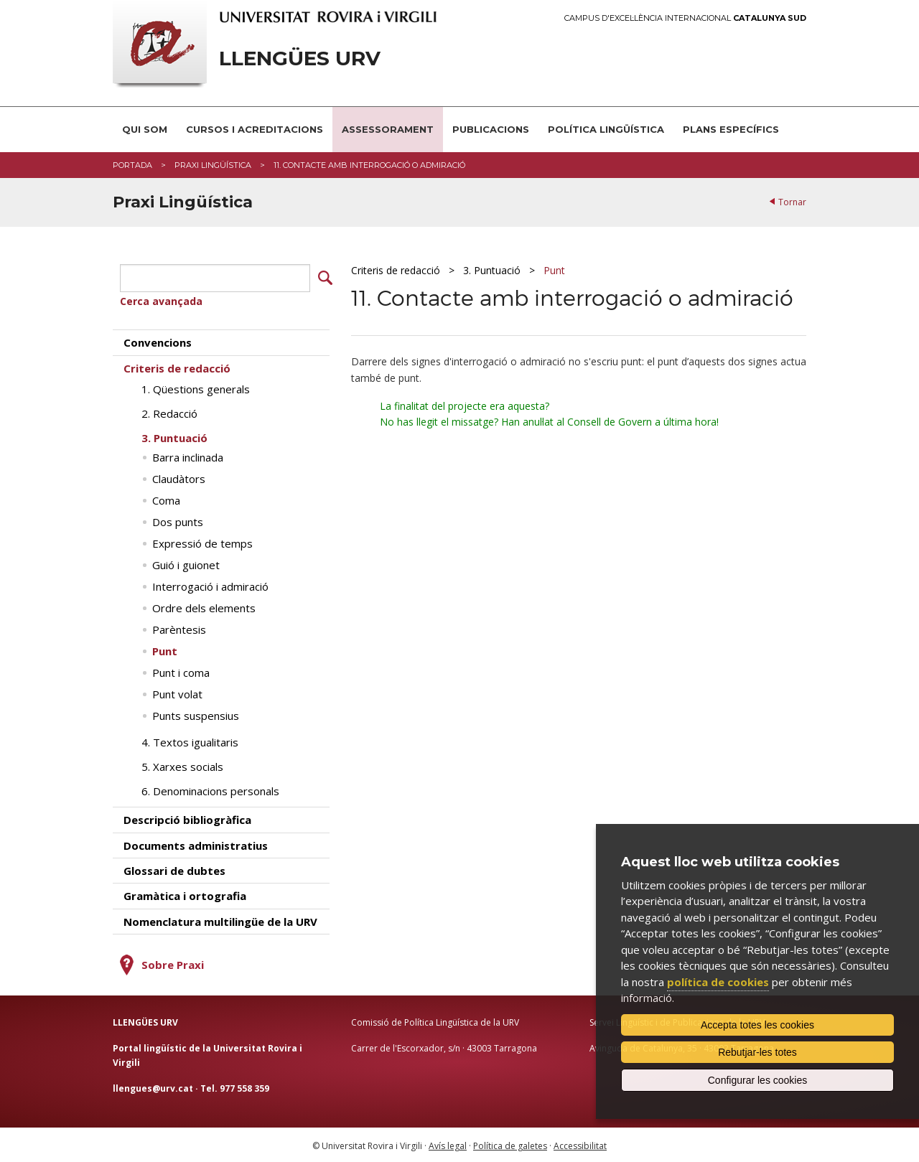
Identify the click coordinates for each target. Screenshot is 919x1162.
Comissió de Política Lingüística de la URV (435, 1021)
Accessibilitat (580, 1144)
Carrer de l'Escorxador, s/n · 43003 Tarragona (444, 1047)
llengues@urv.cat (153, 1086)
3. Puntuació (492, 270)
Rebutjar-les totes (757, 1052)
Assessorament (388, 129)
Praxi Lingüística (212, 165)
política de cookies (718, 982)
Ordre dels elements (204, 606)
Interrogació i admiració (210, 585)
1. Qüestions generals (195, 387)
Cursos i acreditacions (254, 129)
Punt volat (177, 692)
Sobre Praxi (172, 963)
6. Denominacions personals (210, 789)
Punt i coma (181, 671)
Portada (132, 165)
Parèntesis (179, 628)
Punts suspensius (195, 714)
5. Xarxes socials (182, 765)
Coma (166, 499)
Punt (554, 270)
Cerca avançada (161, 299)
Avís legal (448, 1144)
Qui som (144, 129)
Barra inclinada (187, 456)
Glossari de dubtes (174, 869)
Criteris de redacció (395, 270)
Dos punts (177, 520)
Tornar (792, 202)
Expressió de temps (202, 542)
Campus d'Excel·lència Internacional (685, 18)
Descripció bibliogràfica (187, 818)
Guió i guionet (186, 563)
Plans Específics (731, 129)
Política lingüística (606, 129)
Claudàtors (178, 477)
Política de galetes (510, 1144)
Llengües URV (300, 58)
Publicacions (490, 129)
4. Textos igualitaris (189, 741)
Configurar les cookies (758, 1080)
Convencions (157, 341)
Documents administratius (195, 843)
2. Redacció (169, 412)
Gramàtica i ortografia (184, 894)
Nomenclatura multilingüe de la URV (220, 920)
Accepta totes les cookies (757, 1025)
